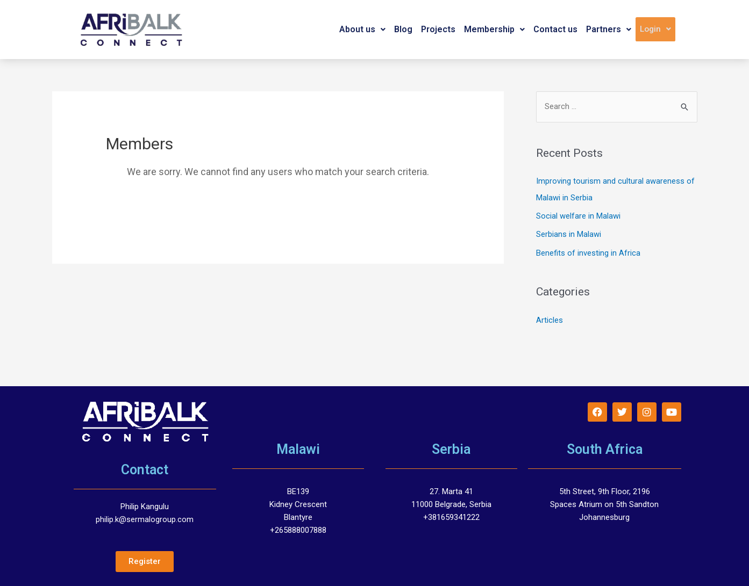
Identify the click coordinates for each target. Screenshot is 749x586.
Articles (549, 318)
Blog (403, 29)
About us (362, 29)
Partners (608, 29)
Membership (494, 29)
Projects (438, 29)
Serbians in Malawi (568, 233)
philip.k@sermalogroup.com (145, 518)
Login (655, 29)
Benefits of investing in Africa (588, 252)
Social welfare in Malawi (578, 215)
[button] (362, 29)
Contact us (555, 29)
